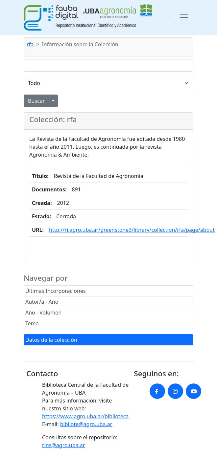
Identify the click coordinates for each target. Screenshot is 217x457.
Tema (32, 323)
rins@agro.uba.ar (63, 445)
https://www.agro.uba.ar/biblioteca (85, 416)
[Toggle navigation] (184, 17)
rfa (30, 44)
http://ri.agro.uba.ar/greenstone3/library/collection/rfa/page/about (132, 229)
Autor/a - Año (41, 301)
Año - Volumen (43, 312)
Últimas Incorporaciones (55, 290)
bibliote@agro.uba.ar (86, 424)
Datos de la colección (51, 339)
